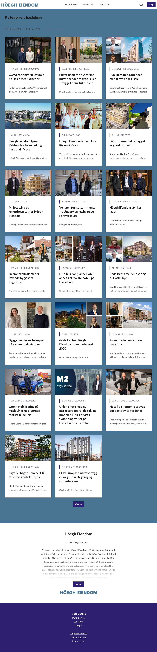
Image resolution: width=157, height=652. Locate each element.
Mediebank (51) (32, 29)
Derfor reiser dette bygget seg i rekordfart (127, 143)
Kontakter (105, 4)
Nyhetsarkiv (71, 4)
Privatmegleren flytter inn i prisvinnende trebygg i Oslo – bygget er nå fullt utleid (77, 79)
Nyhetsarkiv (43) (13, 29)
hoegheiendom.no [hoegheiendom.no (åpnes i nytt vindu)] (78, 633)
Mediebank (88, 4)
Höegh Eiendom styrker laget (125, 209)
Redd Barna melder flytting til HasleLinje (128, 276)
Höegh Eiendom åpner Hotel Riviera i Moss (78, 143)
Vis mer (78, 504)
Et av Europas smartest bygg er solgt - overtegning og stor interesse (78, 477)
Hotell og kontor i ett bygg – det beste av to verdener (129, 409)
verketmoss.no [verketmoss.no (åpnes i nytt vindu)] (79, 637)
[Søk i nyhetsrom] (141, 4)
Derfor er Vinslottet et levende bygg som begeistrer (24, 278)
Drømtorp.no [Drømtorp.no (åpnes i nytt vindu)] (78, 641)
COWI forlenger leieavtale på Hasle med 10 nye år (26, 77)
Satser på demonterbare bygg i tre (126, 342)
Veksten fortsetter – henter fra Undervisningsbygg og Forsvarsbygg (78, 211)
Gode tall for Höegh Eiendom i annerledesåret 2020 (76, 344)
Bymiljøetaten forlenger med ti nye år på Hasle (126, 77)
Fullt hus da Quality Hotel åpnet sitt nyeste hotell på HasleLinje (76, 278)
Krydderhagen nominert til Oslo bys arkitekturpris (27, 475)
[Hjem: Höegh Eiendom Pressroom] (19, 4)
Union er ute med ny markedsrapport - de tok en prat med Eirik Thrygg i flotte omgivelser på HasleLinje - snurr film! (77, 415)
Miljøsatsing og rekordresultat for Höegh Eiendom (26, 211)
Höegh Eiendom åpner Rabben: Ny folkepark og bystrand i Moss (25, 145)
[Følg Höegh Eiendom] (151, 4)
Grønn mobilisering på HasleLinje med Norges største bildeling (24, 411)
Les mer (78, 584)
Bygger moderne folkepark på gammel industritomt (27, 342)
